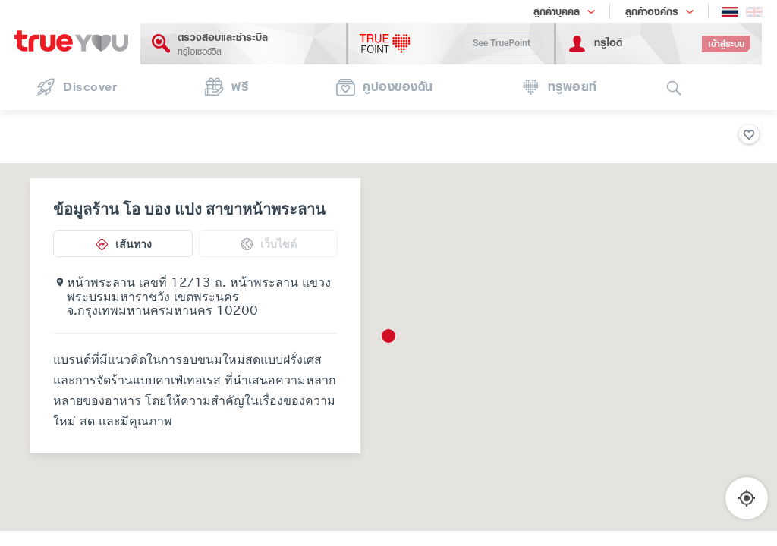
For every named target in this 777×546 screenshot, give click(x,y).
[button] (388, 336)
